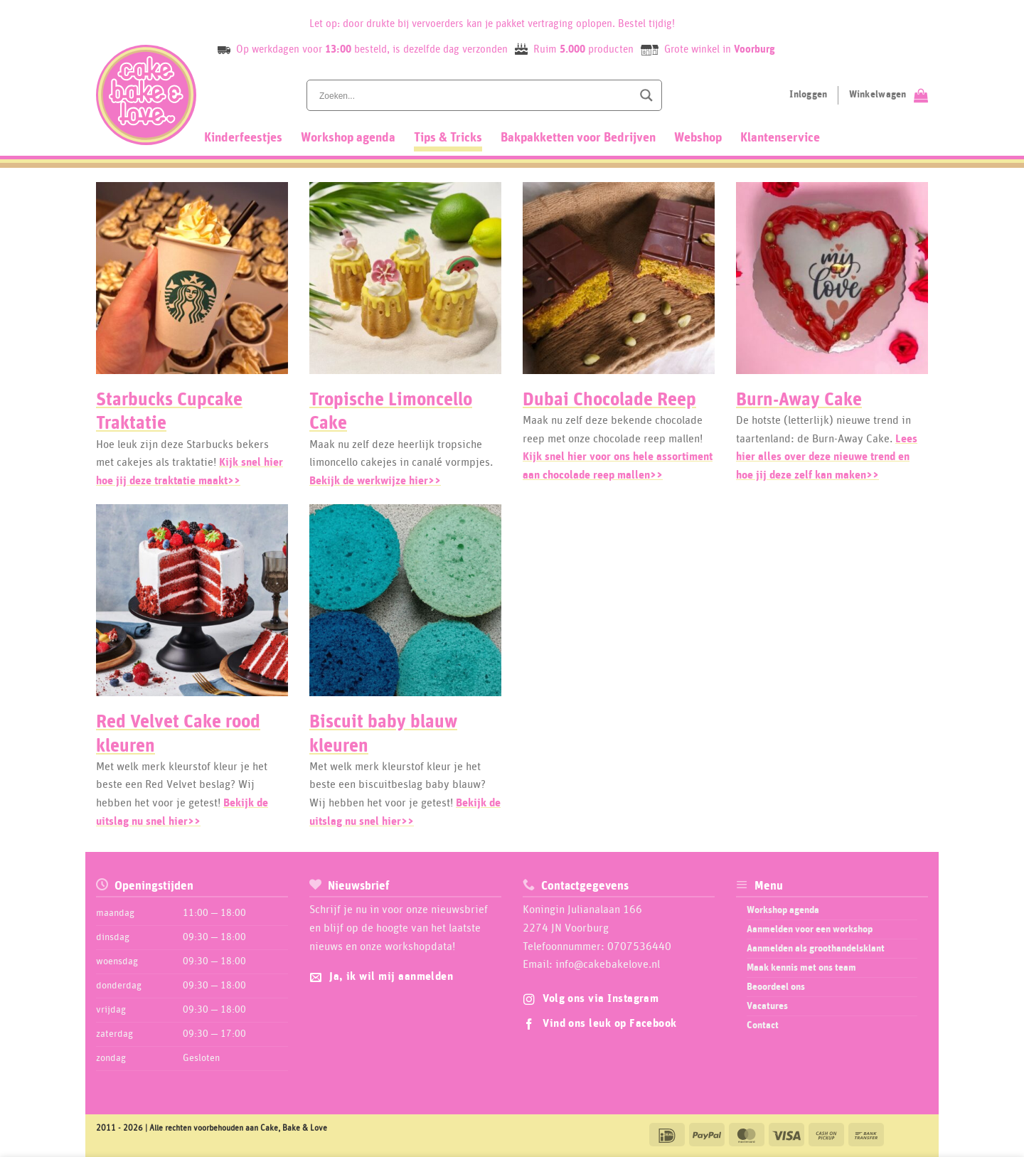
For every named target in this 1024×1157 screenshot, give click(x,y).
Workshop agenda (348, 138)
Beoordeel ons (776, 987)
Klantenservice (780, 138)
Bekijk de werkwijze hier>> (375, 480)
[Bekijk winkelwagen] (888, 95)
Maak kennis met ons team (801, 968)
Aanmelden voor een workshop (810, 929)
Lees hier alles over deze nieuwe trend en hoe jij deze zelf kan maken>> (826, 457)
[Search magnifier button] (646, 95)
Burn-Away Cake (799, 400)
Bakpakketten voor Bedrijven (578, 138)
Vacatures (767, 1006)
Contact (763, 1025)
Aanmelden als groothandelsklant (816, 949)
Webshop (698, 138)
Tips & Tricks (448, 138)
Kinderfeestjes (243, 138)
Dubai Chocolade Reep (609, 400)
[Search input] (474, 95)
